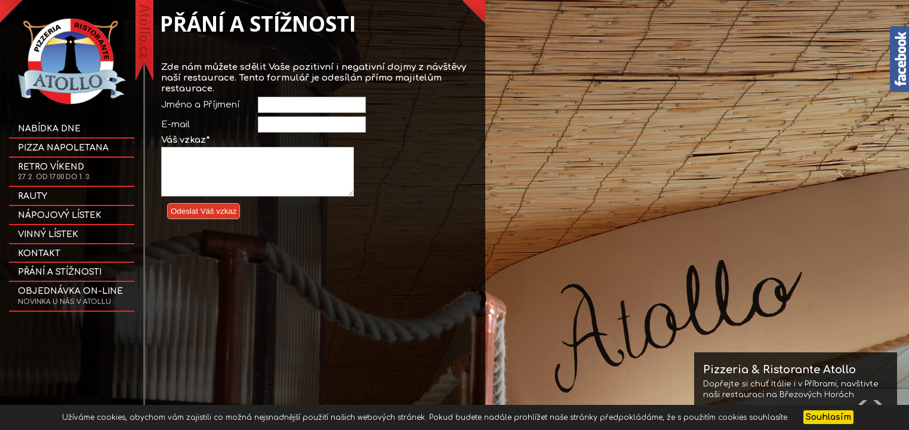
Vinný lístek (48, 234)
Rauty (32, 196)
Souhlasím (828, 417)
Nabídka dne (49, 128)
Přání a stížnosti (59, 272)
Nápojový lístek (59, 215)
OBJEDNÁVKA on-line (70, 296)
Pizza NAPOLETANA (63, 147)
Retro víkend (54, 172)
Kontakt (39, 253)
